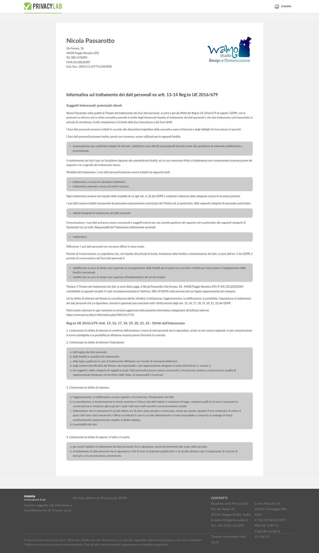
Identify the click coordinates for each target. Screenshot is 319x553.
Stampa (283, 6)
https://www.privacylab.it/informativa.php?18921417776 (100, 314)
